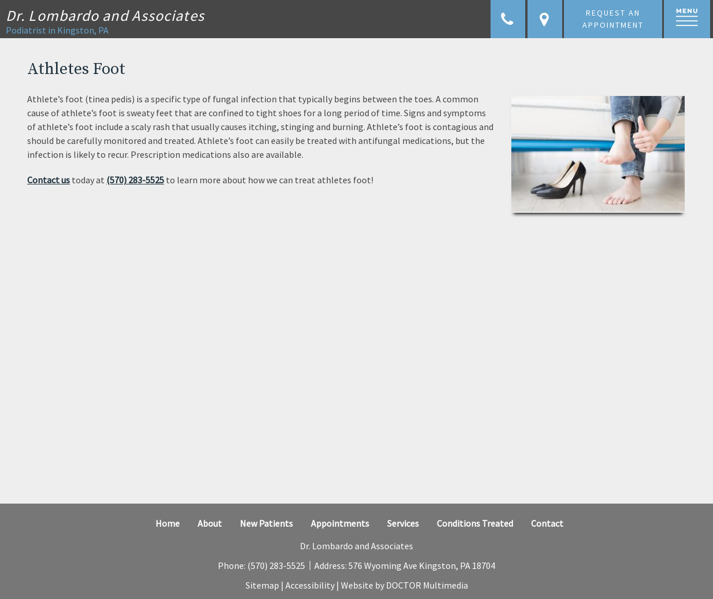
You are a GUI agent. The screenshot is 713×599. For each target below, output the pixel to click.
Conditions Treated (475, 523)
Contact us (48, 180)
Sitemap (262, 585)
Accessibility (310, 585)
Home (167, 523)
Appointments (340, 523)
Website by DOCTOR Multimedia (404, 585)
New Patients (266, 523)
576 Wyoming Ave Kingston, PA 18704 (421, 565)
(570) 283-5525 (135, 180)
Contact (547, 523)
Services (403, 523)
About (210, 523)
